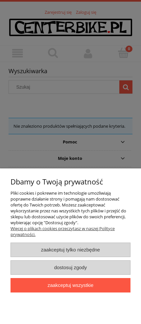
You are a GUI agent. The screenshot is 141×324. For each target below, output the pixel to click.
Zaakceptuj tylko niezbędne (70, 249)
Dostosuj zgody (70, 267)
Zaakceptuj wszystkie (70, 285)
